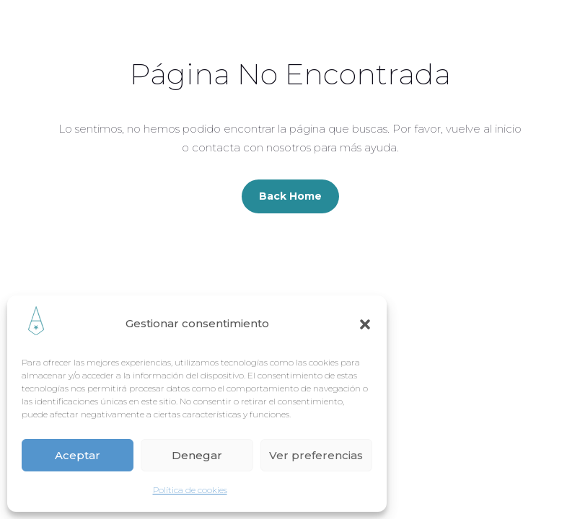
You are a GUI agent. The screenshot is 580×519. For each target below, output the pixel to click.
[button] (365, 324)
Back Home (290, 196)
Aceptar (77, 455)
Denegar (197, 455)
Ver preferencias (316, 455)
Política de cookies (190, 489)
